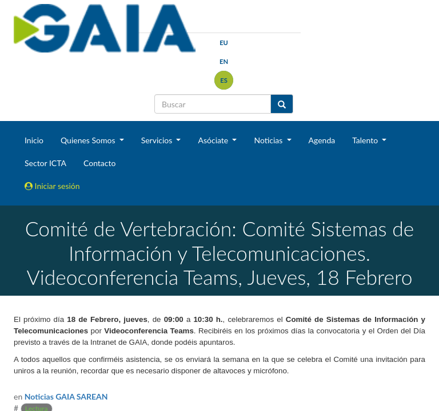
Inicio (34, 140)
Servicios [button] (157, 140)
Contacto (99, 163)
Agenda (322, 140)
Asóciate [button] (214, 140)
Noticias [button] (269, 140)
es (224, 80)
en (224, 61)
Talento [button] (366, 140)
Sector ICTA (45, 163)
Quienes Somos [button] (89, 140)
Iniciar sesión (52, 186)
